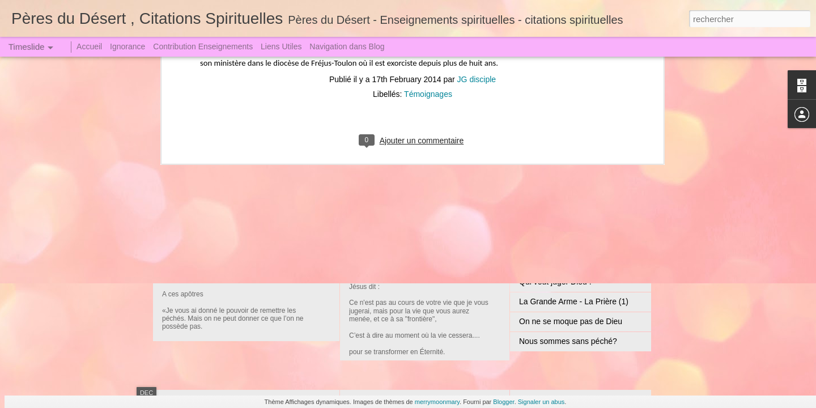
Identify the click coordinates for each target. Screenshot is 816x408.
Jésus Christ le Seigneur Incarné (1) (430, 175)
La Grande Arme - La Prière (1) (573, 301)
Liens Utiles (281, 46)
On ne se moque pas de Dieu (570, 321)
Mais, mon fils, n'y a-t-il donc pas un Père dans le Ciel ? (616, 182)
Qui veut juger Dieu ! (555, 281)
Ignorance (127, 46)
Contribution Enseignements (203, 46)
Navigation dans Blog (346, 46)
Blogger (503, 401)
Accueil (89, 46)
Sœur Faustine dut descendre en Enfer (587, 241)
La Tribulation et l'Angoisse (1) (572, 202)
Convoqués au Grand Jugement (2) (429, 258)
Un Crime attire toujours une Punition (584, 261)
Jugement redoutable (226, 263)
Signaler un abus (541, 401)
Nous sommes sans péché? (568, 341)
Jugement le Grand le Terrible (571, 222)
